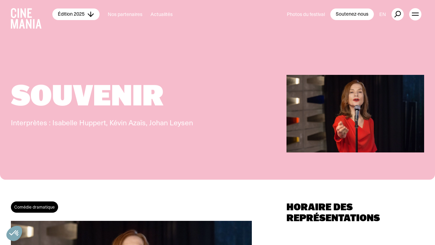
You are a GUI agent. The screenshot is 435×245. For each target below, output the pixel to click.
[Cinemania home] (31, 14)
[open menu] (415, 14)
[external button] (398, 14)
